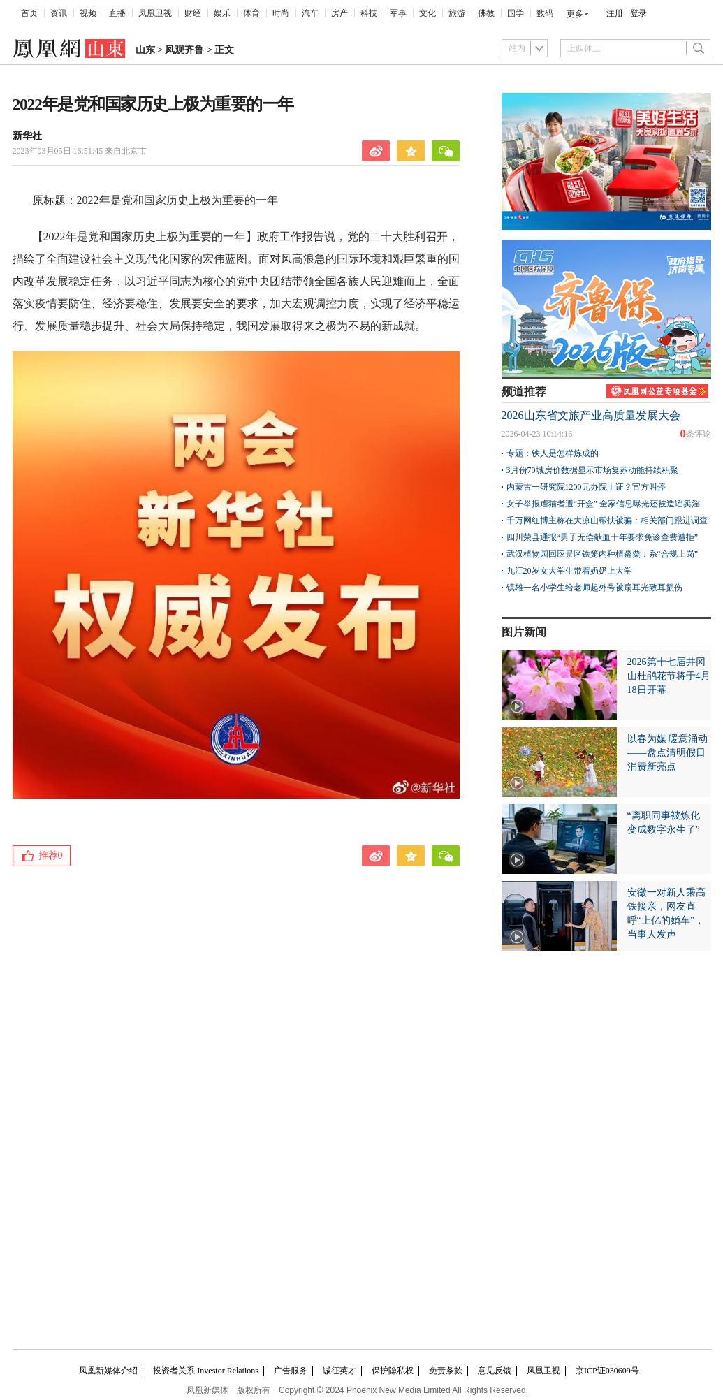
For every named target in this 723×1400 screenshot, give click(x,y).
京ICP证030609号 (607, 1371)
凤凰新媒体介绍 (108, 1371)
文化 (427, 13)
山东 (145, 50)
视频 (88, 13)
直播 (117, 13)
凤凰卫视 (155, 13)
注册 (614, 13)
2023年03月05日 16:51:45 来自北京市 (80, 151)
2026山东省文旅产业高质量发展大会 (591, 415)
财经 (192, 13)
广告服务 (290, 1371)
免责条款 (445, 1371)
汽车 (310, 13)
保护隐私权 (393, 1371)
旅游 (456, 13)
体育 (251, 13)
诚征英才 (339, 1371)
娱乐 (222, 13)
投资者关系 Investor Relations (205, 1371)
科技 (368, 13)
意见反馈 (494, 1371)
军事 (398, 13)
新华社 (27, 136)
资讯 (58, 13)
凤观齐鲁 (184, 50)
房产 (339, 13)
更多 (575, 14)
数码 (544, 13)
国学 (515, 13)
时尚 (280, 13)
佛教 (486, 13)
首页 (29, 13)
